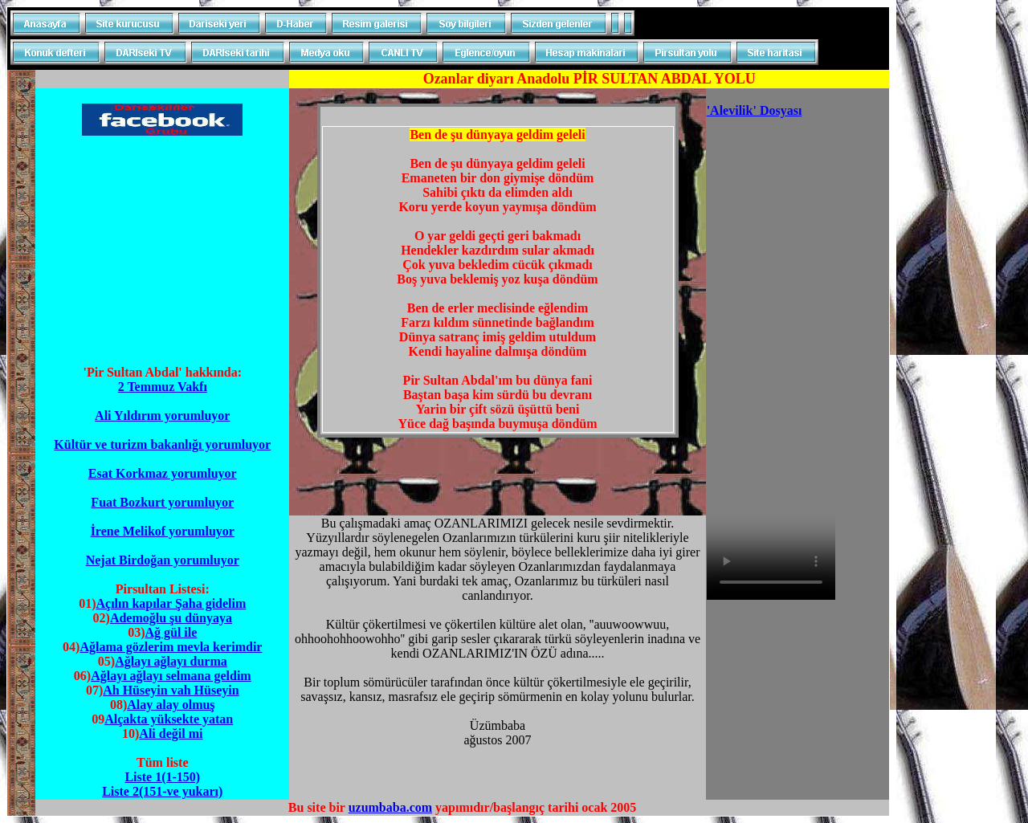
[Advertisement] (162, 250)
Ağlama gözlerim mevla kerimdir (171, 647)
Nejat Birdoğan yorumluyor (162, 560)
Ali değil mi (170, 733)
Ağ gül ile (171, 632)
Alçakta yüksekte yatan (168, 719)
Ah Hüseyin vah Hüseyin (171, 690)
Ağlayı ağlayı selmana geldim (171, 675)
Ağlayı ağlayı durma (171, 661)
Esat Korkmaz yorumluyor (162, 473)
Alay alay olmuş (170, 704)
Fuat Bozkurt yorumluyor (162, 502)
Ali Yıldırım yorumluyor (162, 415)
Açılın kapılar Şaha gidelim (171, 603)
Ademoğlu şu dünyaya (171, 618)
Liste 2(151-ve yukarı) (162, 791)
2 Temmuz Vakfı (162, 386)
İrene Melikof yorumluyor (163, 531)
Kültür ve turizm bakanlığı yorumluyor (162, 444)
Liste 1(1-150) (162, 777)
